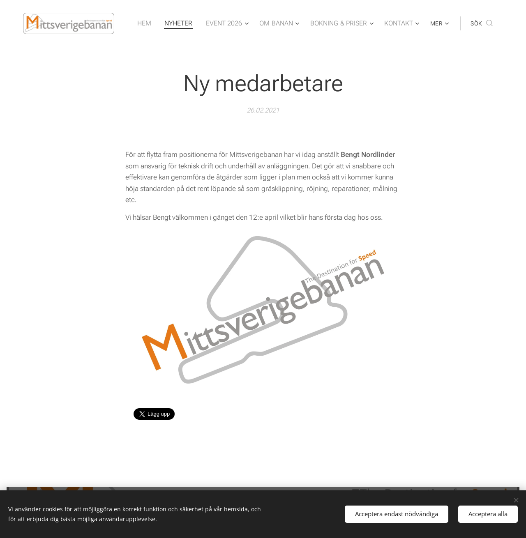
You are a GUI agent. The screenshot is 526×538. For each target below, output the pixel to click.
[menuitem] (157, 23)
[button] (481, 23)
